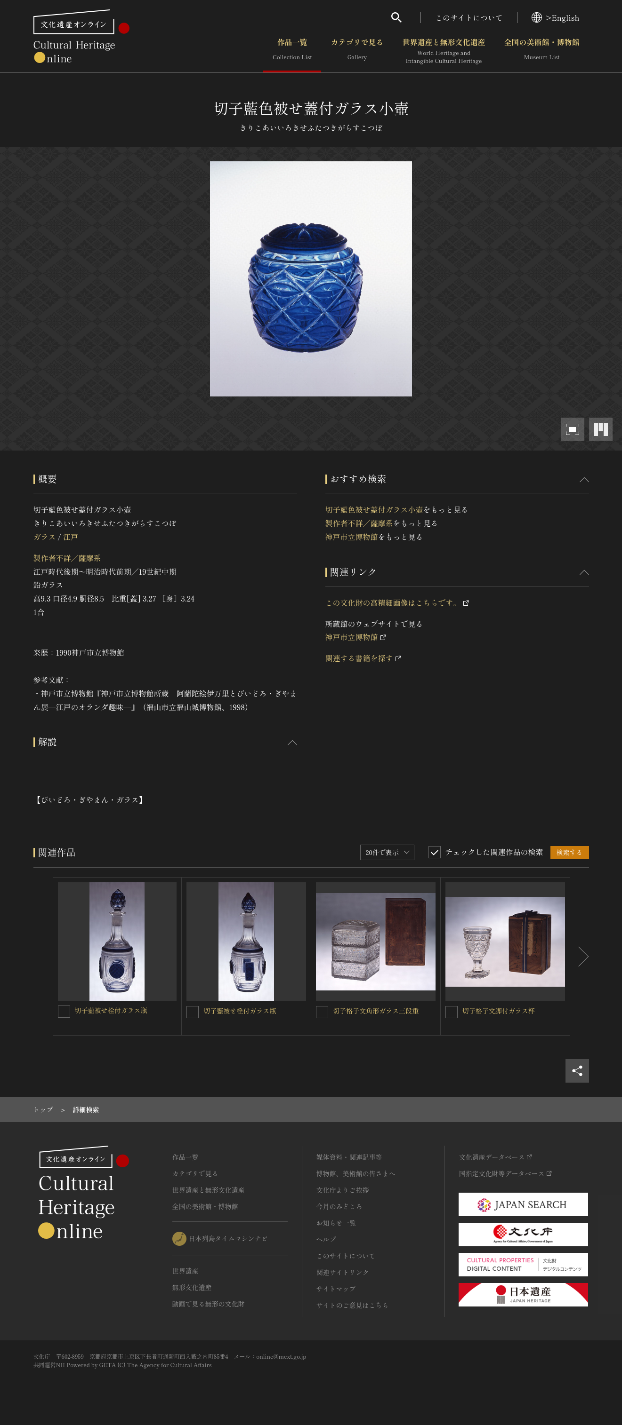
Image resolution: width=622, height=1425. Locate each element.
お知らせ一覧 (336, 1222)
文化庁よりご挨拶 (342, 1190)
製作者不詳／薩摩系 (67, 557)
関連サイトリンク (342, 1272)
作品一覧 (292, 51)
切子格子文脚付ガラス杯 (498, 1010)
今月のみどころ (339, 1206)
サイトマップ (336, 1288)
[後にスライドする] (579, 956)
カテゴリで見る (357, 51)
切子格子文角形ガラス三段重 (376, 1010)
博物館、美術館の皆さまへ (356, 1173)
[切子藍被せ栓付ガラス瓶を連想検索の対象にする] (64, 1011)
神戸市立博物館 (351, 536)
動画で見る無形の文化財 (208, 1303)
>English (555, 17)
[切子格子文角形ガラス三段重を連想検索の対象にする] (322, 1012)
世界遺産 (185, 1270)
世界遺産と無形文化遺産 (443, 51)
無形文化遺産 (192, 1287)
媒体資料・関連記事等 (349, 1157)
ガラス (44, 536)
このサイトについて (469, 17)
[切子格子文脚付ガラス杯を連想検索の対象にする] (451, 1012)
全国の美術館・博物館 (541, 51)
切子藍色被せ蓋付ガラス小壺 (374, 509)
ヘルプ (326, 1239)
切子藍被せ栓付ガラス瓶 (111, 1010)
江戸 (70, 536)
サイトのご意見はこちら (352, 1305)
